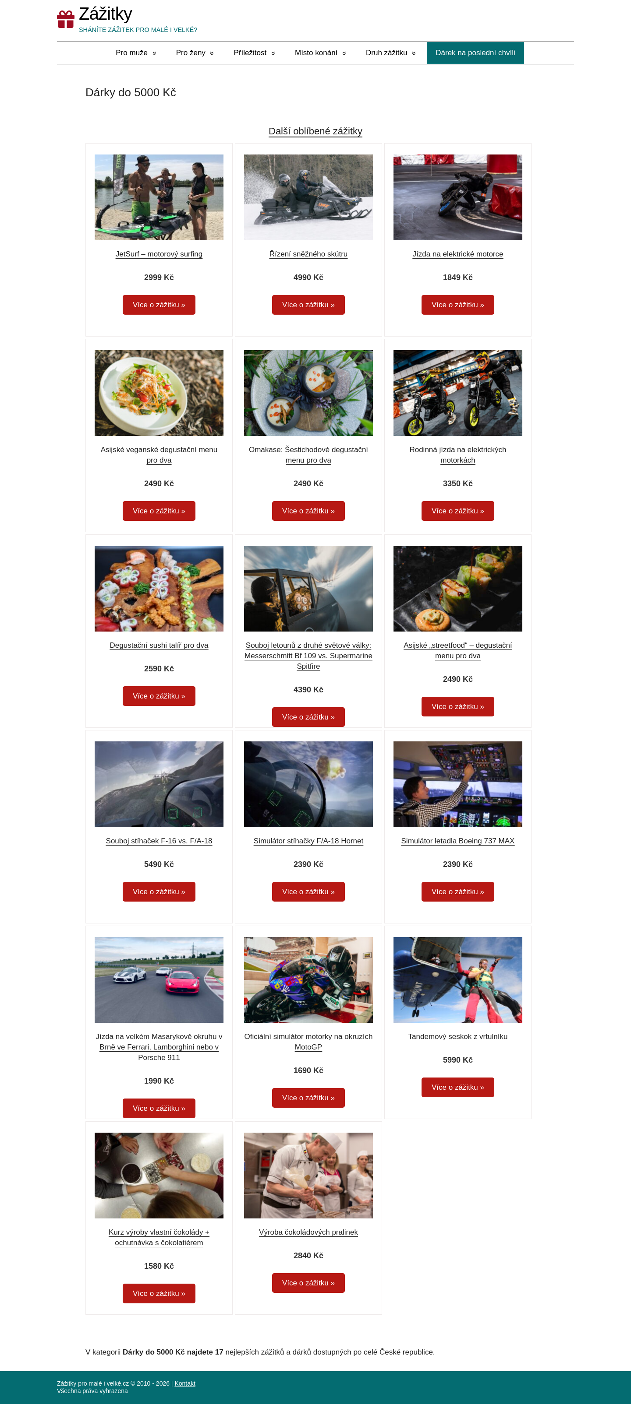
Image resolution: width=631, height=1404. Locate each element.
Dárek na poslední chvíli (475, 53)
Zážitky (105, 14)
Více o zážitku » (159, 305)
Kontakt (184, 1383)
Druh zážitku (386, 53)
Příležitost (250, 53)
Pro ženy (191, 53)
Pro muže (132, 53)
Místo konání (316, 53)
